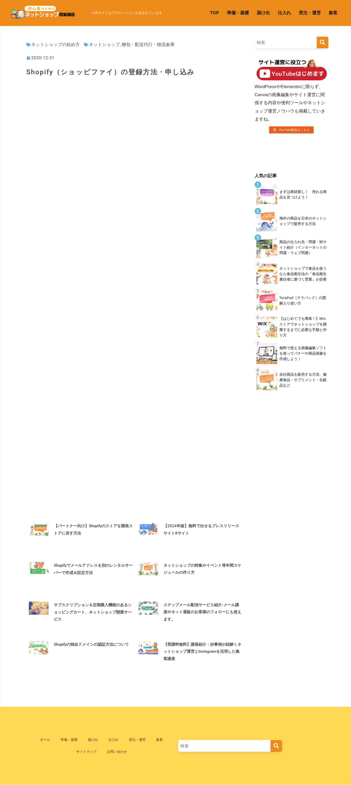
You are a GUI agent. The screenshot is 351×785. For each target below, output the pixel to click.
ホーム (45, 740)
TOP (214, 12)
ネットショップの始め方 (55, 44)
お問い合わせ (117, 752)
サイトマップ (86, 752)
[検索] (322, 42)
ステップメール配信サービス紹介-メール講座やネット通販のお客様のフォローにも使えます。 (202, 612)
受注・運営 (310, 12)
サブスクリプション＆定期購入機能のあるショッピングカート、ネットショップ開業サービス (93, 612)
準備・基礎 (238, 12)
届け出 (263, 12)
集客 (333, 12)
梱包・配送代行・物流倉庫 (148, 44)
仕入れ (284, 12)
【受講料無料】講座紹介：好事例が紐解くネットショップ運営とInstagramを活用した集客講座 (202, 651)
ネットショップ (104, 44)
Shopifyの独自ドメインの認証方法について (91, 644)
